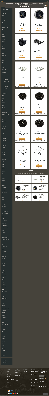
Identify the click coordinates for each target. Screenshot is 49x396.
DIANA (3, 57)
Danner (3, 261)
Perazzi (3, 185)
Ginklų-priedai (6, 81)
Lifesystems (4, 138)
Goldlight (4, 267)
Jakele (3, 117)
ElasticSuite (8, 395)
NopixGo (3, 300)
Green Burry (4, 312)
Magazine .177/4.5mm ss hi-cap (22, 133)
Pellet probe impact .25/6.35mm (39, 79)
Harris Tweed (4, 291)
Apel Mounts (4, 298)
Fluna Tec (4, 72)
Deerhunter (4, 55)
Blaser (3, 36)
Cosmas (3, 329)
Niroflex (3, 263)
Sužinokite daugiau (29, 4)
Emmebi (3, 65)
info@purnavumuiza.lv (43, 382)
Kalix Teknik (4, 121)
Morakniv (4, 157)
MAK (3, 303)
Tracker (3, 270)
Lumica (3, 147)
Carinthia (4, 268)
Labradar (4, 126)
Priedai (4, 91)
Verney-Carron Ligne (5, 239)
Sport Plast (4, 209)
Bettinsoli (4, 41)
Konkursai (33, 380)
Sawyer (3, 201)
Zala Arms (4, 251)
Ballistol (3, 39)
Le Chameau (4, 140)
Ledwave (3, 142)
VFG (2, 242)
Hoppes (3, 109)
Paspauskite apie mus (35, 377)
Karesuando (4, 286)
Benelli (3, 34)
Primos (3, 320)
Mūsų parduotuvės (34, 382)
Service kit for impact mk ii (39, 161)
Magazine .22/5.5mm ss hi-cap (39, 106)
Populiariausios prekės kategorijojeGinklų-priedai (31, 173)
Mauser (3, 152)
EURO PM (3, 348)
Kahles (3, 294)
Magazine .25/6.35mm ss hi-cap (39, 133)
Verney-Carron (5, 237)
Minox (3, 277)
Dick (3, 58)
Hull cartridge (4, 112)
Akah (3, 15)
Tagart (3, 296)
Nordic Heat (4, 176)
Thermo (3, 289)
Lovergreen (4, 145)
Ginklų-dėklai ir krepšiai (7, 87)
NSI (2, 173)
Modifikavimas (7, 83)
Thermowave (4, 225)
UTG (2, 234)
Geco (3, 98)
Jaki (2, 119)
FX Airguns (4, 76)
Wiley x (3, 249)
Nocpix (3, 341)
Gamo (3, 95)
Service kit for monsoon (22, 161)
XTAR (3, 322)
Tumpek (3, 232)
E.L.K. (3, 343)
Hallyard (3, 102)
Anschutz (4, 17)
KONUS (3, 327)
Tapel (3, 218)
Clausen (3, 260)
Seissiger (3, 272)
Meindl (3, 154)
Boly (3, 46)
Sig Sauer (3, 338)
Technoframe (4, 220)
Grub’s (3, 100)
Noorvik (3, 180)
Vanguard (4, 235)
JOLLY (3, 331)
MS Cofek (3, 355)
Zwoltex (3, 353)
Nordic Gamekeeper (5, 324)
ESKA (3, 67)
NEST (3, 164)
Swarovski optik (5, 213)
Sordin (3, 334)
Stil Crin (3, 258)
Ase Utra (3, 25)
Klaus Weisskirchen (5, 308)
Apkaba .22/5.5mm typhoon (22, 52)
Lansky (3, 135)
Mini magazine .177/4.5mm (22, 25)
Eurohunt (4, 317)
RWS (3, 197)
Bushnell (3, 50)
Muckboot (4, 161)
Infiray (3, 345)
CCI (2, 51)
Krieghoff (4, 124)
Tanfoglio (4, 216)
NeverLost (4, 166)
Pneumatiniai (6, 79)
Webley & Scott (5, 246)
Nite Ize (3, 171)
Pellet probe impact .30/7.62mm (22, 79)
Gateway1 (3, 336)
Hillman (3, 107)
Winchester (4, 293)
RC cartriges (4, 192)
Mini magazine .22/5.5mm (39, 25)
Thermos (3, 265)
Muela (3, 282)
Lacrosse (3, 128)
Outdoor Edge (4, 183)
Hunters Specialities (5, 114)
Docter (3, 62)
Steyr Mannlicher (5, 211)
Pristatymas (17, 375)
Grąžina (16, 380)
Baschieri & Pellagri (5, 27)
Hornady (3, 305)
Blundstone (4, 43)
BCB (2, 29)
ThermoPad (4, 256)
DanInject (4, 275)
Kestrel (3, 284)
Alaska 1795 (4, 13)
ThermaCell (4, 223)
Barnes (3, 32)
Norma (3, 178)
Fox (2, 74)
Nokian (3, 175)
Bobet (3, 279)
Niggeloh (3, 168)
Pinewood (4, 301)
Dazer (3, 53)
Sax (2, 202)
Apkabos (5, 84)
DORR (3, 60)
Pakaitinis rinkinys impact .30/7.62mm (39, 52)
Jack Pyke (3, 116)
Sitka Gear (4, 206)
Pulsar (3, 326)
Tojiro (3, 230)
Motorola (4, 159)
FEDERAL (3, 350)
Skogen (3, 319)
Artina (3, 24)
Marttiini (3, 150)
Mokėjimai (17, 374)
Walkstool (4, 244)
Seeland (3, 204)
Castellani (4, 315)
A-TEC (3, 22)
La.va (3, 131)
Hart (3, 105)
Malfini (3, 352)
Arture (3, 18)
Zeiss (3, 253)
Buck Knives (4, 48)
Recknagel (4, 190)
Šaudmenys (5, 93)
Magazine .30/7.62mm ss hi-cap (22, 106)
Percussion (4, 187)
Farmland (4, 69)
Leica (3, 143)
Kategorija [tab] (7, 362)
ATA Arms (3, 20)
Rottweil (3, 194)
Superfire (4, 310)
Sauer (3, 199)
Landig (3, 133)
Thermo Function (5, 227)
